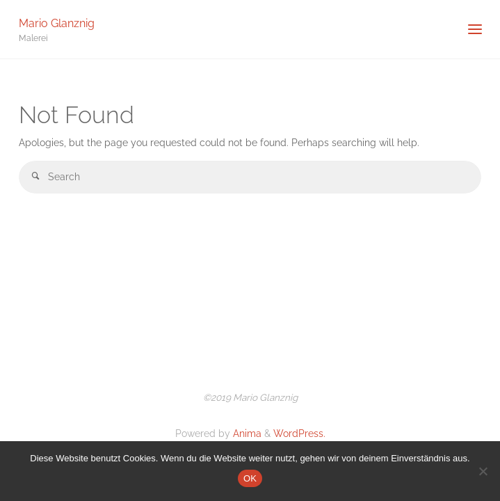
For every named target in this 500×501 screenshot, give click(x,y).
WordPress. (299, 433)
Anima (245, 433)
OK (250, 478)
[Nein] (483, 471)
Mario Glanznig (57, 22)
